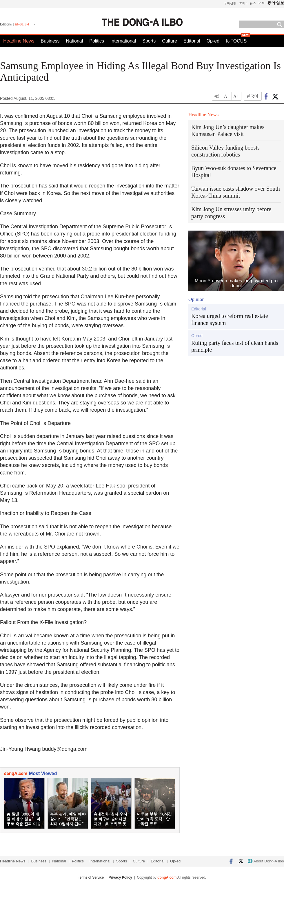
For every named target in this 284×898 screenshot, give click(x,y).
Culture (169, 40)
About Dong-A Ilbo (266, 861)
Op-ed (213, 40)
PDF (261, 3)
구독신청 (230, 3)
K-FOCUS (236, 40)
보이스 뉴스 (247, 3)
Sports (149, 40)
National (74, 40)
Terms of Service (91, 877)
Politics (96, 40)
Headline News (18, 40)
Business (50, 40)
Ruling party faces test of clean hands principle (234, 346)
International (123, 40)
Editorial (191, 40)
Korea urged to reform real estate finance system (229, 319)
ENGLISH (22, 24)
